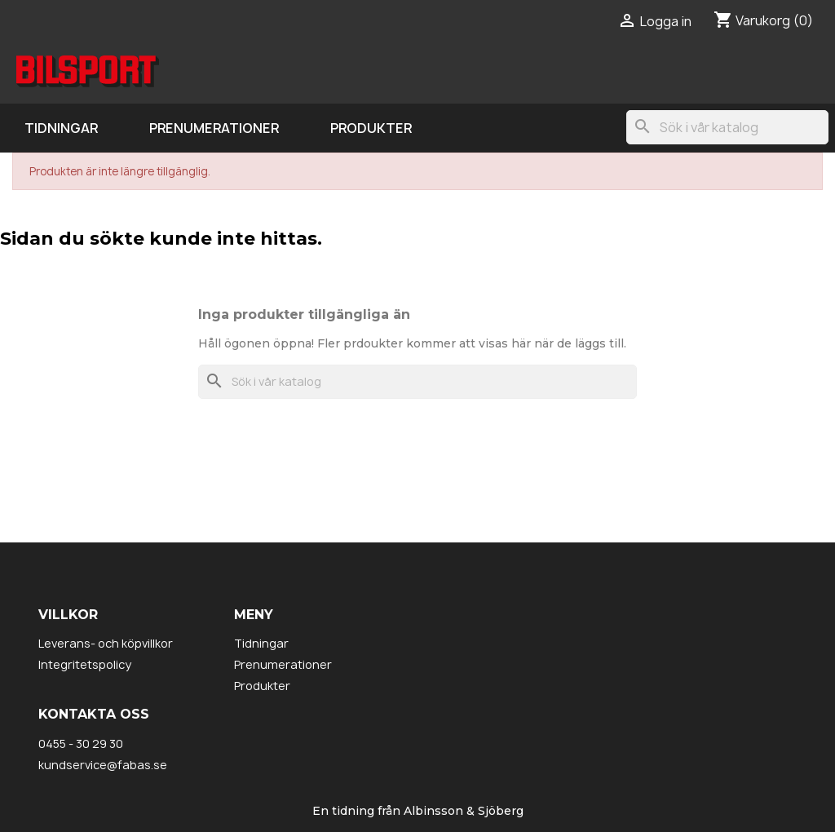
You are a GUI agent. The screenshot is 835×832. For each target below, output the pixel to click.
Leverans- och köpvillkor (105, 643)
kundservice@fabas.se (102, 764)
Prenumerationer (214, 128)
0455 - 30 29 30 (80, 743)
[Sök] (727, 127)
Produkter (371, 128)
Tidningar (61, 128)
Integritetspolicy (84, 664)
